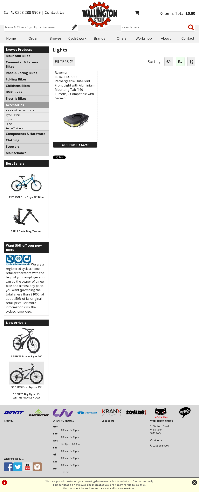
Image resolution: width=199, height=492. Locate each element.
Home (11, 38)
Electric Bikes (16, 98)
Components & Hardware (25, 134)
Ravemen (61, 72)
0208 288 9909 (161, 445)
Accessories (15, 105)
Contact (188, 38)
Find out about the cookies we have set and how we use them (99, 488)
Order (33, 38)
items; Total (177, 13)
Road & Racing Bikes (21, 73)
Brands (99, 38)
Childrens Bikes (18, 86)
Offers (121, 38)
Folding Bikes (16, 79)
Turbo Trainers (14, 128)
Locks (9, 124)
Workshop (144, 38)
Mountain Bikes (18, 56)
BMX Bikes (14, 92)
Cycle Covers (13, 115)
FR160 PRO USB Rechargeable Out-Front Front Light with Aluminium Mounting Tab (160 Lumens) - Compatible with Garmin (74, 87)
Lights (9, 119)
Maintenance (16, 153)
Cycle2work (77, 38)
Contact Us (54, 12)
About (166, 38)
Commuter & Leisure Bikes (22, 64)
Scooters (12, 146)
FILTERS (64, 61)
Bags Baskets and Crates (20, 110)
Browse (55, 38)
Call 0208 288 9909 (22, 12)
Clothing (12, 140)
